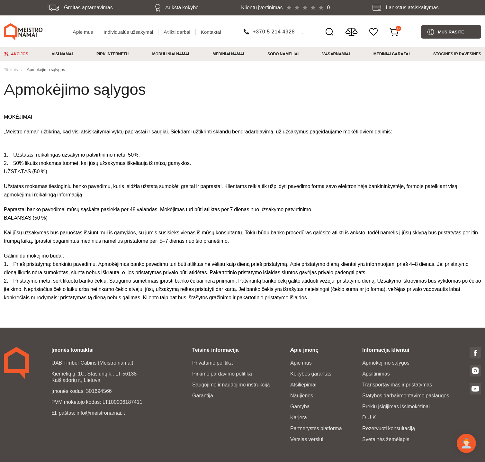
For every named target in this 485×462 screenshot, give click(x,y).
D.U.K (369, 417)
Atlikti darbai (177, 32)
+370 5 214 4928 (274, 32)
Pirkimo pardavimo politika (222, 374)
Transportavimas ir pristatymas (397, 385)
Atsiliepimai (303, 385)
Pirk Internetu (112, 53)
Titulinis (11, 69)
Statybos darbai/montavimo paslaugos (405, 396)
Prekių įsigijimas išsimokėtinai (396, 406)
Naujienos (301, 396)
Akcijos (19, 53)
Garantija (202, 396)
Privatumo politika (212, 363)
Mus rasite (451, 31)
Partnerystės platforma (316, 428)
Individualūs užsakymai (128, 32)
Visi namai (62, 53)
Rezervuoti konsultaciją (388, 428)
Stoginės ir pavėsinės (457, 53)
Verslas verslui (306, 439)
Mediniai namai (228, 53)
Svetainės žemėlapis (385, 439)
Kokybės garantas (310, 374)
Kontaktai (211, 32)
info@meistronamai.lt (100, 413)
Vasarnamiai (336, 53)
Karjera (298, 417)
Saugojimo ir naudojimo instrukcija (231, 385)
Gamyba (300, 406)
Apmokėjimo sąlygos (46, 69)
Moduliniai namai (170, 53)
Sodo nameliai (283, 53)
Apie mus (83, 32)
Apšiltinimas (376, 374)
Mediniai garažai (391, 53)
